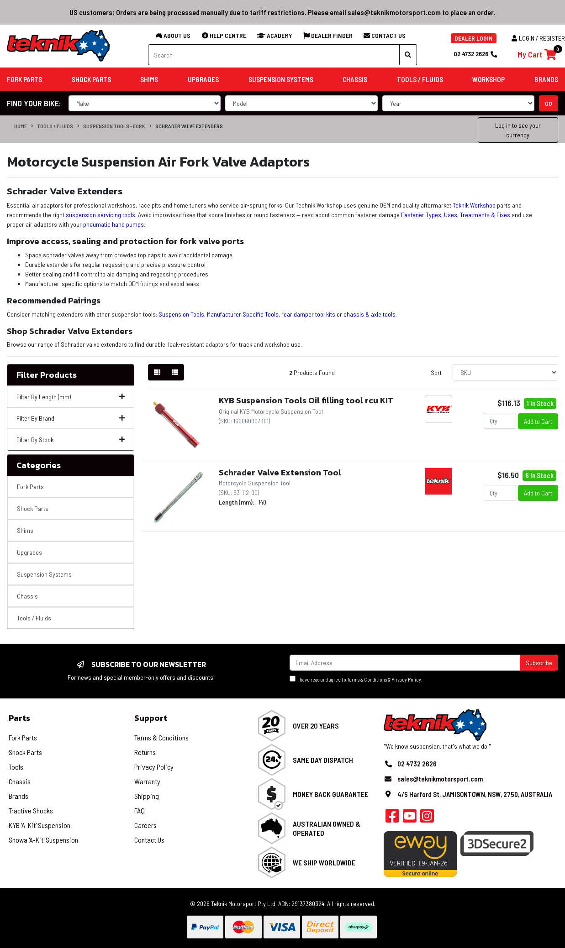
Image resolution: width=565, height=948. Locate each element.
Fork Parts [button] (24, 79)
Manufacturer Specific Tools (243, 314)
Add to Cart (538, 421)
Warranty (147, 781)
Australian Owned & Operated (326, 828)
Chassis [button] (355, 79)
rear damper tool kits (308, 314)
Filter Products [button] (46, 375)
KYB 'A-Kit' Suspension (39, 825)
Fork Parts (30, 486)
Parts (19, 718)
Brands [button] (546, 79)
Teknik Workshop (474, 205)
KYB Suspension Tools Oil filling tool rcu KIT (306, 400)
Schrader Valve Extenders (189, 126)
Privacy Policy (406, 679)
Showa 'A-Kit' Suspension (43, 839)
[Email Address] (405, 663)
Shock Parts (32, 508)
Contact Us (149, 839)
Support (150, 718)
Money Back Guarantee (330, 794)
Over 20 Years (316, 725)
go (548, 103)
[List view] (175, 372)
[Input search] (274, 54)
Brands (18, 796)
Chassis (27, 596)
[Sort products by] (505, 372)
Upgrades (29, 552)
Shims (25, 530)
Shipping (146, 796)
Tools (16, 766)
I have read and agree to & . (356, 679)
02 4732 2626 (475, 53)
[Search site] (408, 54)
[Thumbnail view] (157, 372)
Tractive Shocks (31, 810)
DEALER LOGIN (473, 38)
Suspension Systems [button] (280, 79)
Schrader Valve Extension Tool (280, 472)
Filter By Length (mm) (70, 396)
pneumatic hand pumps (113, 224)
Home (20, 126)
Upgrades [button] (203, 79)
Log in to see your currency (518, 130)
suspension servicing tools (100, 215)
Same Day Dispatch (323, 759)
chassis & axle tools (369, 314)
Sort (436, 372)
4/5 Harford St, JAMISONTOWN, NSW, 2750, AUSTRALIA (474, 794)
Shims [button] (149, 79)
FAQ (139, 810)
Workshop (488, 79)
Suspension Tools (181, 314)
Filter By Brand (70, 418)
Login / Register (538, 38)
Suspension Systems (44, 574)
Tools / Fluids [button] (420, 79)
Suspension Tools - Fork (114, 126)
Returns (145, 752)
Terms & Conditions (367, 679)
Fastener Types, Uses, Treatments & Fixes (455, 215)
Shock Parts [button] (91, 79)
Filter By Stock (70, 439)
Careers (145, 825)
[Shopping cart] (537, 54)
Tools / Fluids (55, 126)
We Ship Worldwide (324, 862)
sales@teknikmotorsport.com (440, 779)
